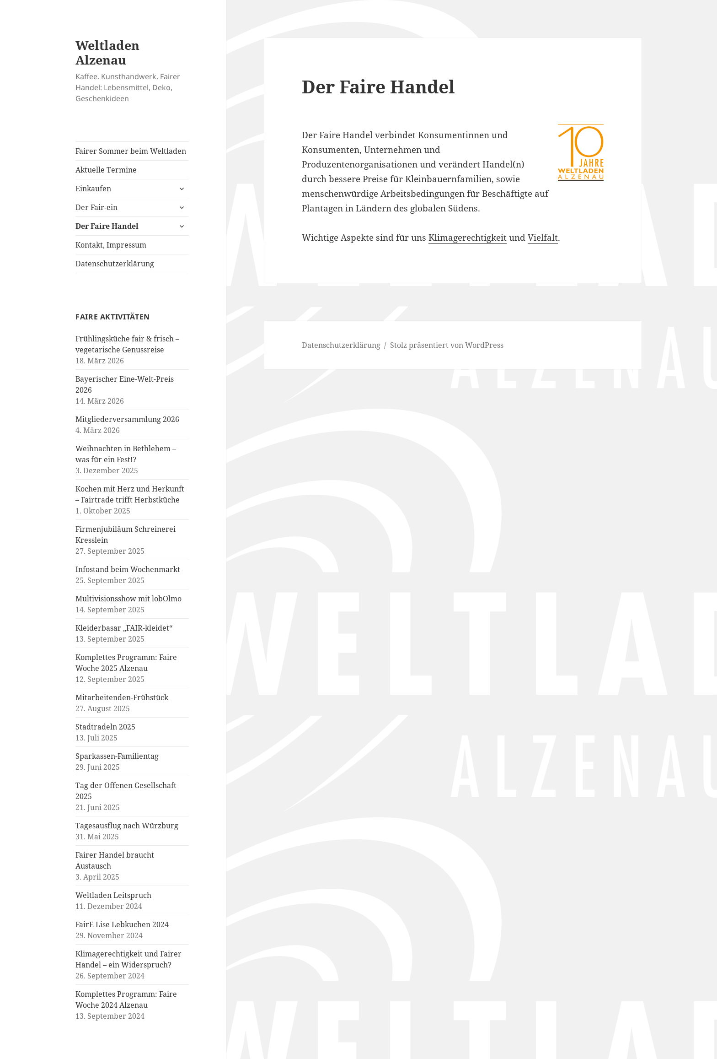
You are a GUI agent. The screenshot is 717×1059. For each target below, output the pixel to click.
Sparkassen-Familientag (117, 756)
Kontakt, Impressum (110, 245)
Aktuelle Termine (106, 170)
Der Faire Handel (107, 226)
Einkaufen (93, 189)
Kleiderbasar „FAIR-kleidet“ (123, 628)
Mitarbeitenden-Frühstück (121, 697)
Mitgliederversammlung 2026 (127, 419)
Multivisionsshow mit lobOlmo (128, 599)
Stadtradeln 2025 (105, 727)
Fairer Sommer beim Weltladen (130, 151)
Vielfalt (543, 237)
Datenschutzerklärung (114, 264)
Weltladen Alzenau (107, 52)
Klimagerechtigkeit (467, 237)
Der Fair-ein (96, 207)
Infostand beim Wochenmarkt (127, 569)
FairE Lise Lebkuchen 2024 (122, 924)
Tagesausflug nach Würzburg (126, 826)
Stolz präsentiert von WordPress (446, 345)
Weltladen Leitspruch (113, 895)
